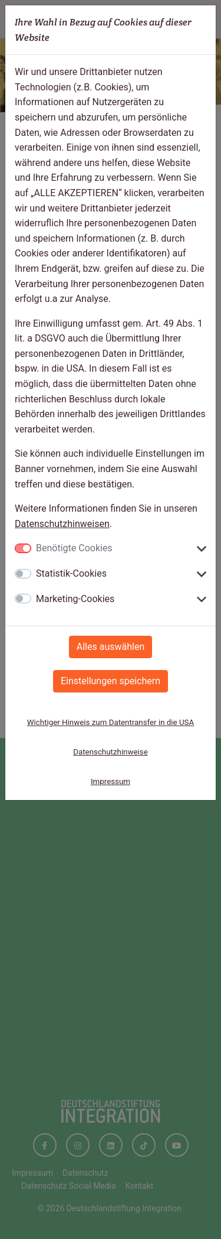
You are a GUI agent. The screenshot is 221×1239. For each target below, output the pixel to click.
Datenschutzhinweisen (62, 523)
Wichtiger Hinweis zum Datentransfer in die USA (110, 722)
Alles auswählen (110, 646)
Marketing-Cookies (75, 598)
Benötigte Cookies (74, 548)
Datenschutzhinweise (110, 751)
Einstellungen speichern (110, 681)
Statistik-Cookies (71, 573)
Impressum (110, 781)
